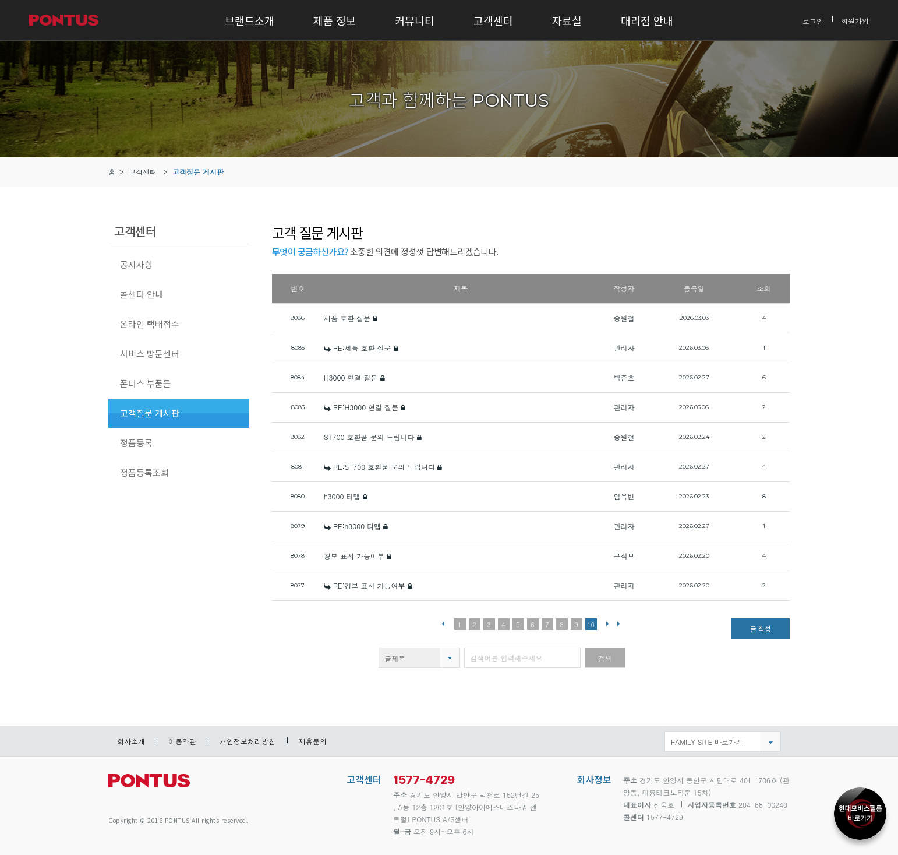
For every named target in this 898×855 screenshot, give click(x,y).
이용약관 (182, 741)
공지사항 (136, 264)
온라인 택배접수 (149, 324)
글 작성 (760, 629)
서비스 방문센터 (149, 353)
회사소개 (131, 741)
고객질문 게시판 (198, 172)
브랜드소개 (249, 20)
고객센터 (493, 20)
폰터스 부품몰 (145, 383)
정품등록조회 (144, 472)
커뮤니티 (414, 20)
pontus (149, 785)
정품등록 (136, 443)
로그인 (812, 20)
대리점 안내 (647, 20)
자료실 (567, 20)
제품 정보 (334, 20)
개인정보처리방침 (247, 741)
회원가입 (855, 20)
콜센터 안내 (141, 294)
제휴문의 (313, 741)
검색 (605, 658)
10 (591, 624)
